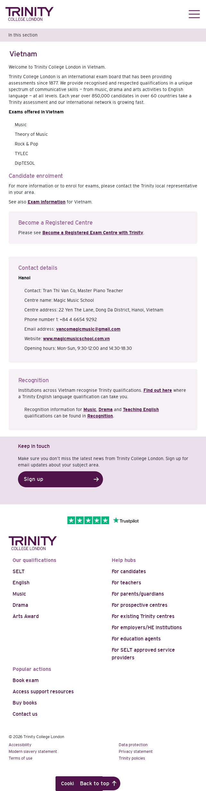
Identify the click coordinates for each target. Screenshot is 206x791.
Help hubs (124, 560)
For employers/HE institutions (147, 627)
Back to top (94, 783)
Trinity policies (132, 758)
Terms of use (20, 758)
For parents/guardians (138, 594)
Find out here (157, 390)
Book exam (26, 680)
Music (89, 409)
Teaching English (141, 409)
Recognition (100, 415)
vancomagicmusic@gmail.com (88, 329)
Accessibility (20, 744)
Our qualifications (34, 560)
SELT (19, 571)
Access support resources (43, 691)
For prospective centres (139, 605)
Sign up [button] (33, 479)
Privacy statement (136, 751)
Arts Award (26, 616)
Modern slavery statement (33, 751)
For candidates (129, 571)
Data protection (133, 744)
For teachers (126, 582)
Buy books (25, 702)
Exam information (46, 201)
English (21, 582)
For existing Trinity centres (143, 616)
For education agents (136, 638)
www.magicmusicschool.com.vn (76, 338)
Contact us (25, 714)
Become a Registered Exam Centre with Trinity (92, 232)
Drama (106, 409)
